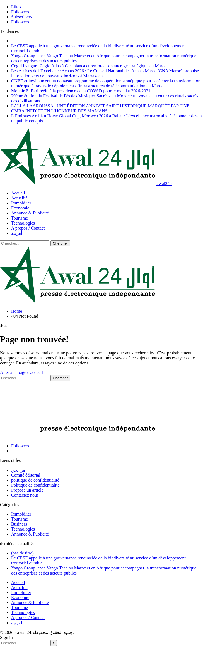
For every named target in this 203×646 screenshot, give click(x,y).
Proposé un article (27, 490)
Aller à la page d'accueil (21, 372)
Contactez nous (24, 495)
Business (19, 524)
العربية (17, 233)
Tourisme (19, 218)
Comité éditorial (25, 475)
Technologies (23, 223)
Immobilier (21, 203)
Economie (20, 208)
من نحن (18, 470)
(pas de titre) (22, 553)
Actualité (19, 198)
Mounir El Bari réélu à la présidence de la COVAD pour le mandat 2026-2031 (81, 90)
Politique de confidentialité (35, 485)
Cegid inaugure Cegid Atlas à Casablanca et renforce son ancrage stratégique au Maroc (88, 65)
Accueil (18, 193)
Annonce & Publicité (30, 213)
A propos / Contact (28, 228)
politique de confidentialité (35, 480)
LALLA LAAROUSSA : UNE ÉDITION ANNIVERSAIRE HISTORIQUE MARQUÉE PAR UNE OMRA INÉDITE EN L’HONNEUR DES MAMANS (100, 108)
